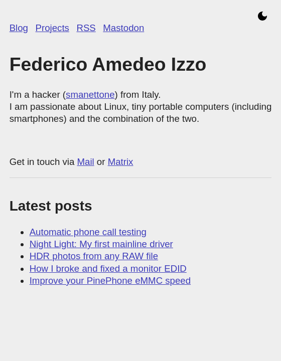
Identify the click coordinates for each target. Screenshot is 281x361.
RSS (85, 28)
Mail (85, 161)
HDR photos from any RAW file (94, 256)
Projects (52, 28)
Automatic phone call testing (88, 232)
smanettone (90, 94)
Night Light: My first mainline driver (101, 244)
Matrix (120, 161)
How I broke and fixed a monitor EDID (108, 268)
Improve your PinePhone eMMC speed (110, 280)
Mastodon (123, 28)
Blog (19, 28)
